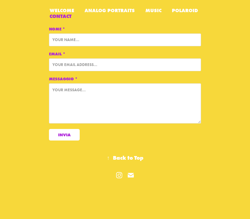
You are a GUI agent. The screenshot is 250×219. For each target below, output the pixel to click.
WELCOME (62, 10)
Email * (57, 54)
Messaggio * (63, 79)
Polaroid (185, 10)
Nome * (57, 29)
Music (153, 10)
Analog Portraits (110, 10)
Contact (60, 16)
